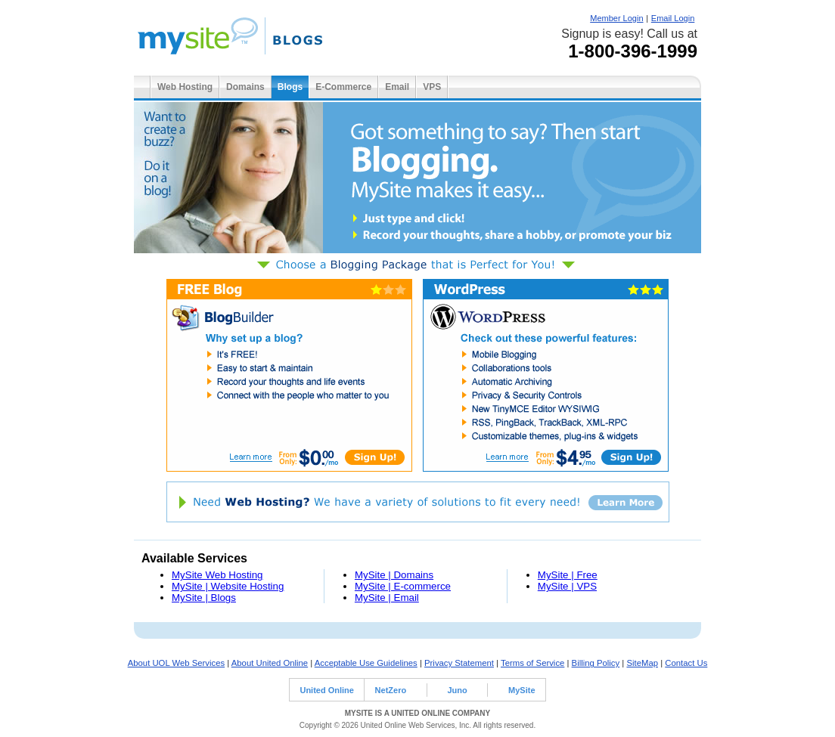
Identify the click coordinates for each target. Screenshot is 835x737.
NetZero (391, 690)
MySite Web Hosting (217, 575)
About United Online (269, 662)
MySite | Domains (394, 575)
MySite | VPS (567, 586)
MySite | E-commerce (403, 586)
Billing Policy (596, 662)
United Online (327, 690)
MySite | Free (568, 575)
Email (397, 87)
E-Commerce (343, 87)
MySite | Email (387, 597)
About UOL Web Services (176, 662)
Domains (245, 87)
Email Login (672, 18)
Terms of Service (532, 662)
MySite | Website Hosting (228, 586)
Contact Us (686, 662)
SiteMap (642, 662)
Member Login (616, 18)
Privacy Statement (459, 662)
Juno (457, 690)
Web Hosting (185, 87)
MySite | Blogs (204, 597)
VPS (432, 87)
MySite (521, 690)
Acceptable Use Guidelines (366, 662)
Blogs (290, 87)
